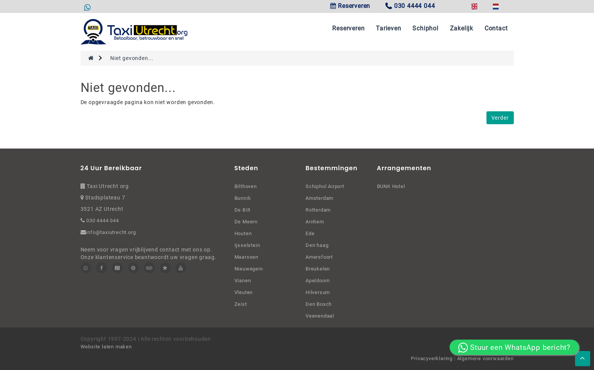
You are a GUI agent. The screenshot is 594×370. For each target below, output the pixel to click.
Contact (496, 28)
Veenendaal (320, 316)
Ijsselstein (247, 245)
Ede (310, 233)
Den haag (317, 245)
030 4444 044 (102, 220)
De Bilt (242, 210)
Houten (243, 233)
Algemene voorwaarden (485, 358)
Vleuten (243, 292)
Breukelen (318, 269)
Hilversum (318, 292)
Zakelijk (461, 28)
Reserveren (350, 5)
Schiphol (425, 28)
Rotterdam (318, 210)
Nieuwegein (248, 269)
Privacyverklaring (432, 358)
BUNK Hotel (391, 186)
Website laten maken (106, 346)
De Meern (246, 222)
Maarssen (246, 257)
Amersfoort (319, 257)
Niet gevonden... (132, 58)
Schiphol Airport (325, 186)
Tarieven (388, 28)
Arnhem (315, 222)
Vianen (242, 280)
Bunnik (242, 198)
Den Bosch (319, 304)
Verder (500, 118)
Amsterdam (319, 198)
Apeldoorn (318, 280)
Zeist (240, 304)
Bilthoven (245, 186)
